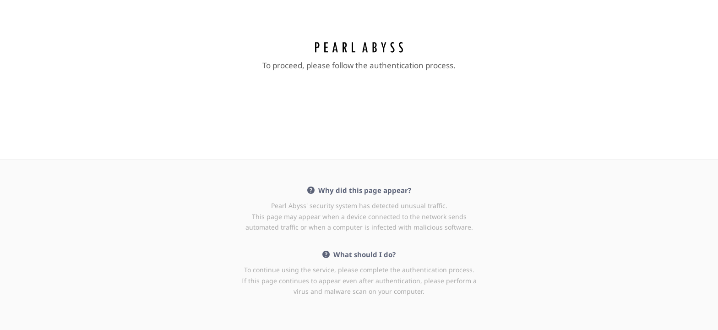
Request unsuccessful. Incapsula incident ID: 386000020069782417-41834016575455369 (359, 165)
